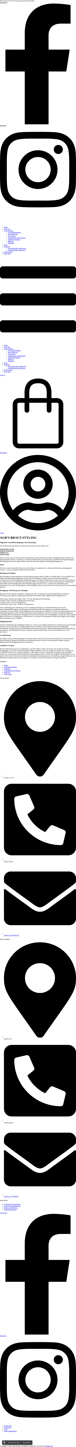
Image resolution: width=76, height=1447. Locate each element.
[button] (38, 299)
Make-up (11, 241)
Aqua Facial (12, 236)
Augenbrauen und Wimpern (17, 238)
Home (6, 227)
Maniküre (11, 243)
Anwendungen (8, 231)
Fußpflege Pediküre (14, 239)
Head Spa (7, 229)
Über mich (7, 254)
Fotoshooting (8, 252)
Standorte (7, 246)
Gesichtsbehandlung (14, 232)
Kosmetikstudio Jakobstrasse (17, 248)
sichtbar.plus (49, 1446)
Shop (5, 245)
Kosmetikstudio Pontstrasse (16, 250)
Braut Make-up (13, 234)
